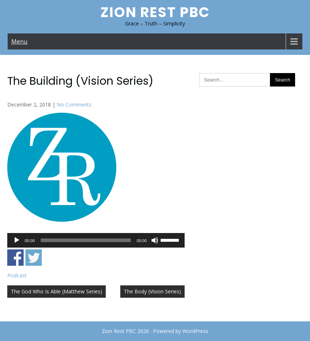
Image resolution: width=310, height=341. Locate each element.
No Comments (74, 104)
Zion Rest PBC (155, 12)
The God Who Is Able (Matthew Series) (56, 291)
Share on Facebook (15, 257)
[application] (96, 240)
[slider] (86, 240)
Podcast (17, 275)
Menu (19, 41)
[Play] (16, 240)
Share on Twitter (33, 257)
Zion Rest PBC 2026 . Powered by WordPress (155, 331)
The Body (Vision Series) (152, 291)
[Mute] (154, 240)
